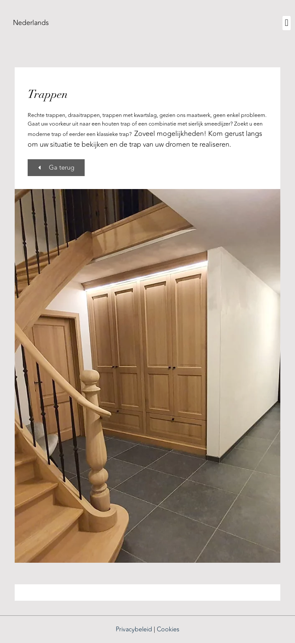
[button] (286, 23)
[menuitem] (30, 23)
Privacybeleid (134, 629)
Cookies (168, 629)
